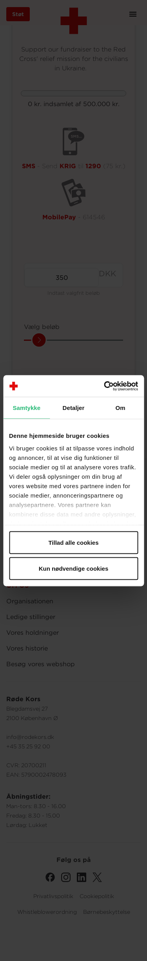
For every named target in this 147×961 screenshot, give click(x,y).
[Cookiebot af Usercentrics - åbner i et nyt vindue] (104, 386)
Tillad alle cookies (73, 542)
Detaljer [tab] (74, 407)
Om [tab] (120, 407)
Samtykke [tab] (26, 407)
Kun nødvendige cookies (74, 568)
